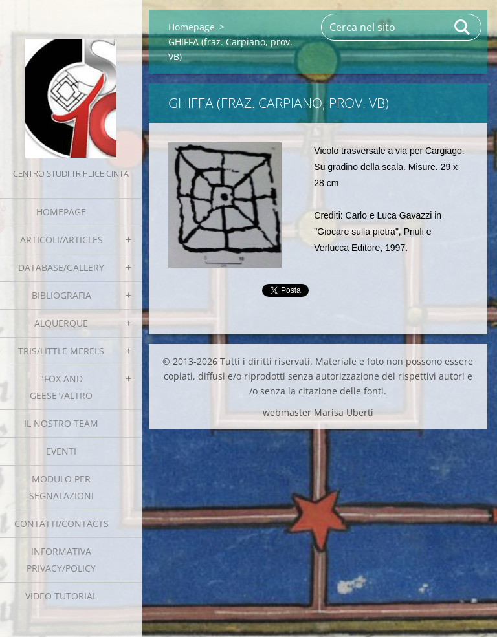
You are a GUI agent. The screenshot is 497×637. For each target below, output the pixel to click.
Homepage (61, 212)
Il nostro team (61, 423)
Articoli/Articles (61, 239)
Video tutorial (61, 596)
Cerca (462, 27)
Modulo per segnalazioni (61, 487)
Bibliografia (61, 295)
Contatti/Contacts (61, 523)
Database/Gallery (61, 267)
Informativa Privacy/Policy (61, 559)
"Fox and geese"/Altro (61, 387)
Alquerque (61, 323)
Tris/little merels (61, 351)
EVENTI (61, 451)
